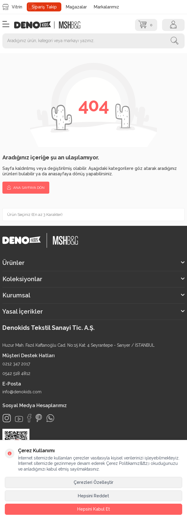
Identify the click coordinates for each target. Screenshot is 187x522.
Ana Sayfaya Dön (25, 187)
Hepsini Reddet (93, 495)
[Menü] (5, 24)
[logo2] (70, 25)
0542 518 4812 (16, 373)
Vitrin (12, 7)
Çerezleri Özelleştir (93, 482)
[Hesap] (173, 25)
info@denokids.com (21, 391)
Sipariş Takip (44, 7)
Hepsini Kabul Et (93, 509)
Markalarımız (106, 7)
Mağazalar (76, 7)
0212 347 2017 (16, 363)
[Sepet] (146, 25)
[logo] (35, 25)
